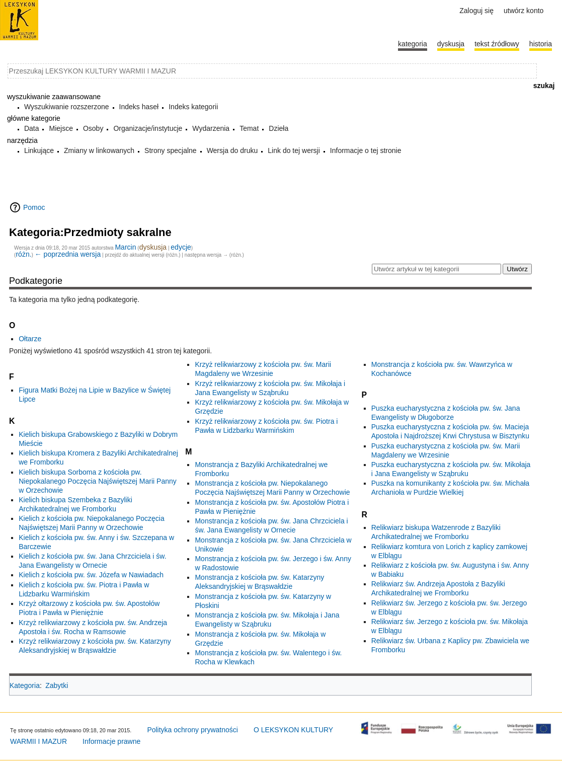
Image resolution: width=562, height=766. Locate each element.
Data (31, 128)
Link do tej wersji (294, 150)
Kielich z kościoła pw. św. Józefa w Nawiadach (91, 575)
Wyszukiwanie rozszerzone (66, 107)
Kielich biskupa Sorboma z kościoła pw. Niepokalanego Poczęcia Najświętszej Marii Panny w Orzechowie (98, 481)
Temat (249, 128)
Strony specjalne (170, 150)
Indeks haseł (139, 107)
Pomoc (34, 207)
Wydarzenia (210, 128)
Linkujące (39, 150)
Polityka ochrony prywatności (192, 730)
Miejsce (60, 128)
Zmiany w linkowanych (99, 150)
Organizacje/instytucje (147, 128)
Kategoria (25, 685)
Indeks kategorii (193, 107)
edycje (181, 247)
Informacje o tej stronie (366, 150)
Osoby (93, 128)
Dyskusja (450, 44)
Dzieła (278, 128)
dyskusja (153, 247)
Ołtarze (30, 339)
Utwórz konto (523, 11)
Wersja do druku (232, 150)
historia (540, 44)
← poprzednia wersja (68, 254)
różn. (23, 254)
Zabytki (56, 685)
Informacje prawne (111, 741)
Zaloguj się (476, 11)
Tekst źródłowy (496, 44)
